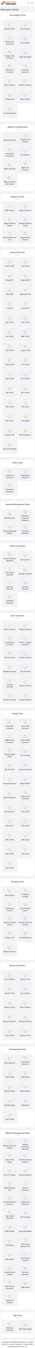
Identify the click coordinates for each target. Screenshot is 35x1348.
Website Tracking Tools (17, 127)
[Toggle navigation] (32, 3)
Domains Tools (17, 881)
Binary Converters (17, 965)
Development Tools (17, 1049)
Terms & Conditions (15, 1344)
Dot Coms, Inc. (22, 1346)
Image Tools (17, 713)
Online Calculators (17, 546)
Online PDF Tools (17, 252)
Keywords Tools (17, 196)
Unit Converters (17, 615)
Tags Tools (17, 1315)
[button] (28, 3)
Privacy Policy (28, 1344)
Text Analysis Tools (17, 15)
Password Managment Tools (17, 504)
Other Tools (17, 462)
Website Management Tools (17, 1133)
